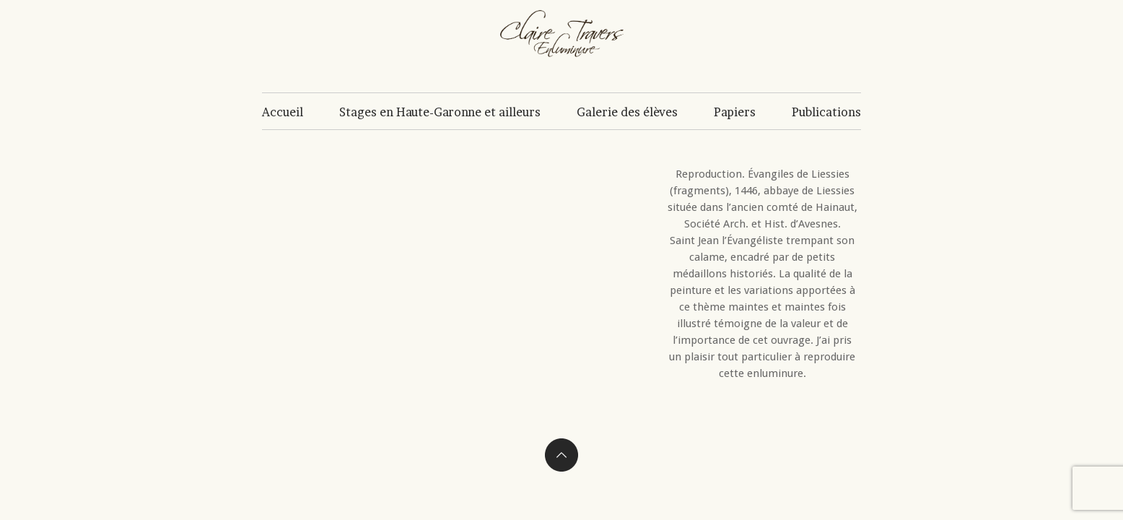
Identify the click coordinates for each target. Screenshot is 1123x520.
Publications (826, 112)
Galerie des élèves (627, 112)
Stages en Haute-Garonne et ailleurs (440, 112)
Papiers (735, 112)
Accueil (282, 112)
